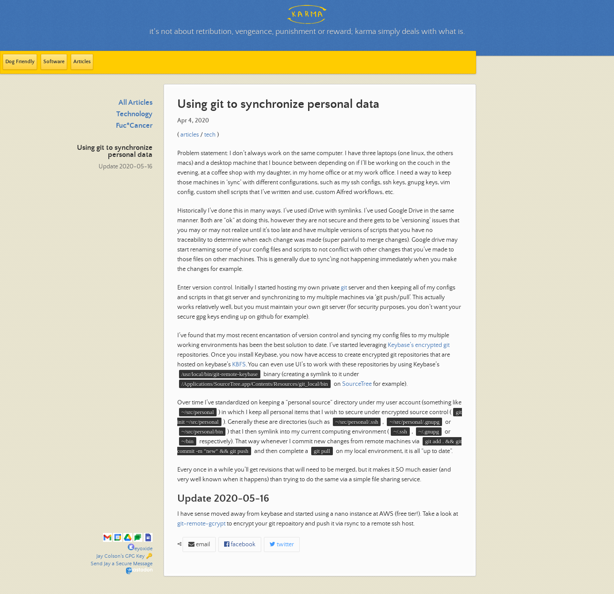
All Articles (135, 103)
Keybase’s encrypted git (419, 345)
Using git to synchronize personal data (115, 151)
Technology (134, 114)
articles (189, 134)
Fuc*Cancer (134, 126)
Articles (82, 62)
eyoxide (140, 549)
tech (210, 134)
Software (54, 62)
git (344, 287)
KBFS (239, 364)
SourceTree (357, 384)
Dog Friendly (19, 62)
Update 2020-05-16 (126, 166)
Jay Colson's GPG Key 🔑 (124, 556)
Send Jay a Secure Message (122, 564)
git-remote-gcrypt (201, 523)
